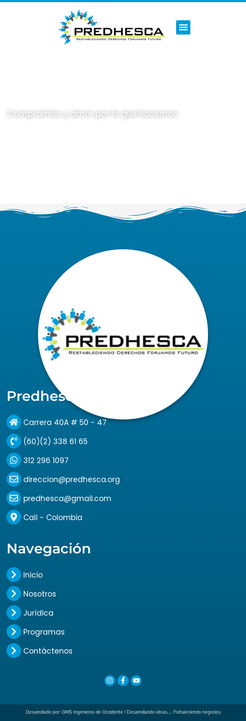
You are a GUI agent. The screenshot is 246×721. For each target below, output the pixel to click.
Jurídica (38, 613)
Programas (44, 632)
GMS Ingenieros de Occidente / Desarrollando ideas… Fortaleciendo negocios (141, 712)
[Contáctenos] (13, 650)
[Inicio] (13, 574)
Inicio (33, 575)
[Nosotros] (13, 593)
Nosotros (39, 594)
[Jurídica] (13, 612)
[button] (183, 27)
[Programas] (13, 631)
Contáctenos (48, 651)
